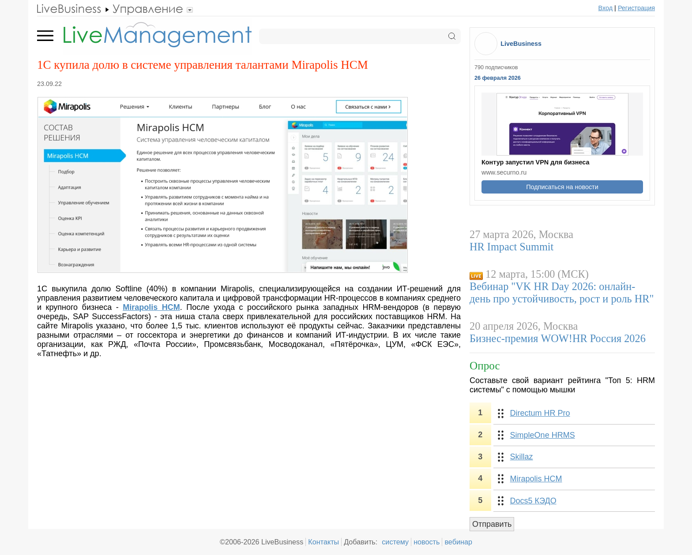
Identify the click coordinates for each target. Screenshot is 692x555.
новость (427, 542)
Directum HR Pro (540, 413)
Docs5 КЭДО (533, 500)
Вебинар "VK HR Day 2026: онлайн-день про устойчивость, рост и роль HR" (562, 292)
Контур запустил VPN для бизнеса (535, 162)
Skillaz (521, 456)
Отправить (491, 524)
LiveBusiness (521, 43)
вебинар (458, 542)
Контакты (323, 542)
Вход (605, 7)
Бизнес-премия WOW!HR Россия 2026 (558, 338)
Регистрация (636, 7)
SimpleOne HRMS (542, 435)
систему (395, 542)
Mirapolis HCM (536, 478)
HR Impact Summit (511, 247)
